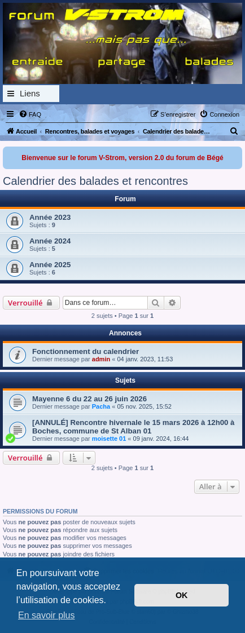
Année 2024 (50, 241)
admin (101, 359)
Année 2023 (50, 217)
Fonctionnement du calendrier (85, 351)
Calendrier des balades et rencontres (95, 181)
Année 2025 (50, 264)
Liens (30, 93)
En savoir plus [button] (46, 615)
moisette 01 (109, 438)
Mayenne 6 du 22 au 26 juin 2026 (89, 399)
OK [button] (182, 595)
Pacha (101, 406)
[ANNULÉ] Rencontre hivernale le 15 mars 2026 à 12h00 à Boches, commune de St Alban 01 (133, 426)
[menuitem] (30, 114)
